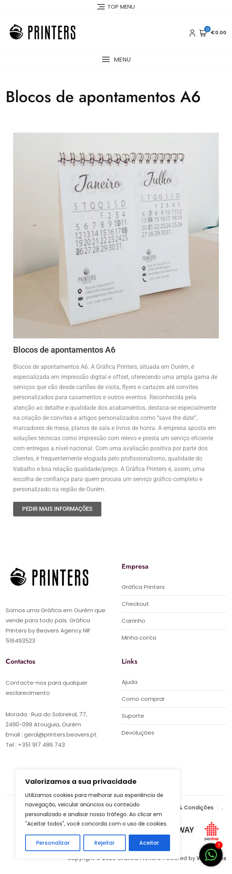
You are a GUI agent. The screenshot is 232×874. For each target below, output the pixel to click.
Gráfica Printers (143, 587)
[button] (116, 59)
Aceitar (149, 843)
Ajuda (129, 682)
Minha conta (139, 638)
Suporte (133, 716)
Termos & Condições (185, 807)
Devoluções (138, 733)
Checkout (135, 604)
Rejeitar (104, 843)
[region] (97, 814)
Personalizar (53, 843)
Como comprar (143, 699)
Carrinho (133, 621)
